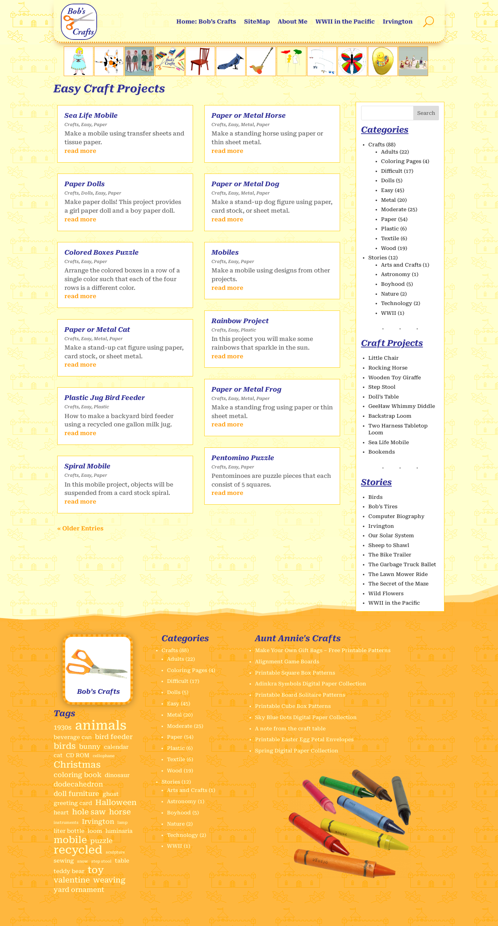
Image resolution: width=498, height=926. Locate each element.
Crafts (71, 124)
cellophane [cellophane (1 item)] (103, 756)
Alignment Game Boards (287, 661)
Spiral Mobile (87, 466)
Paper (100, 124)
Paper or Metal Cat (97, 329)
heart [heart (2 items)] (61, 812)
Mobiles (225, 252)
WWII (388, 313)
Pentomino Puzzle (243, 458)
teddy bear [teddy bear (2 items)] (69, 871)
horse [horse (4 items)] (120, 812)
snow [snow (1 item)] (82, 861)
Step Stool (382, 387)
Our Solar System (391, 535)
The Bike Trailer (389, 555)
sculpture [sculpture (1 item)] (115, 852)
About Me (292, 21)
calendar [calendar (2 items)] (116, 747)
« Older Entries (80, 528)
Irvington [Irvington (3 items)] (98, 821)
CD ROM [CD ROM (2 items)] (77, 755)
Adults (389, 152)
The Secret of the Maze (398, 584)
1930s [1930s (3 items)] (63, 727)
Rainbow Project (240, 321)
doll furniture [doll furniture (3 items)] (76, 793)
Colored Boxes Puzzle (101, 252)
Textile (390, 238)
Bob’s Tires (382, 506)
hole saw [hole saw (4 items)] (89, 812)
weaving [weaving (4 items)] (109, 880)
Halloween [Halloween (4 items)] (116, 802)
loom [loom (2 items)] (95, 831)
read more (80, 150)
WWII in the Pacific (345, 21)
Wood (388, 248)
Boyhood (393, 284)
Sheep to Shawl (388, 545)
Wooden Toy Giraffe (394, 377)
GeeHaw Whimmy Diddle (401, 406)
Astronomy (395, 274)
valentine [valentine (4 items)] (72, 880)
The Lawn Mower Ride (398, 574)
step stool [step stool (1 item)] (101, 861)
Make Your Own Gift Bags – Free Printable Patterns (322, 650)
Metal (100, 338)
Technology (396, 303)
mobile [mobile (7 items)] (70, 840)
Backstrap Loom (389, 416)
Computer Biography (396, 516)
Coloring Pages (401, 161)
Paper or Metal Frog (246, 389)
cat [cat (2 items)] (58, 755)
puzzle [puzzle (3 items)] (101, 840)
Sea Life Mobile (91, 115)
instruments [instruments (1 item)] (66, 822)
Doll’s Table (383, 397)
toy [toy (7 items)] (96, 870)
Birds (375, 497)
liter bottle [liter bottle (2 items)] (69, 831)
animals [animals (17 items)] (100, 725)
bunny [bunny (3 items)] (90, 746)
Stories (377, 257)
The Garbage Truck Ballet (402, 564)
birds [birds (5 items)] (65, 746)
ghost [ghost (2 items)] (110, 794)
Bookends (381, 452)
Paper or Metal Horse (249, 115)
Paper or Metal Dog (245, 184)
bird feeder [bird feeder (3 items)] (114, 737)
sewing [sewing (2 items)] (64, 861)
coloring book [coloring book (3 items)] (77, 775)
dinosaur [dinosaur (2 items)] (117, 775)
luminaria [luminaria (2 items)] (119, 831)
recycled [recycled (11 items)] (78, 850)
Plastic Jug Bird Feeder (104, 397)
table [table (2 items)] (122, 861)
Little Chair (383, 358)
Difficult (391, 171)
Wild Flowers (385, 593)
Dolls (87, 193)
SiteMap (257, 21)
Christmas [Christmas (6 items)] (77, 764)
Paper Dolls (84, 184)
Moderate (393, 209)
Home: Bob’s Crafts (206, 21)
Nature (390, 294)
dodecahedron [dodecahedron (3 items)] (78, 784)
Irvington (398, 21)
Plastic (101, 406)
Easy (86, 124)
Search (426, 113)
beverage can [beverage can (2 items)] (73, 737)
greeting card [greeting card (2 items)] (73, 803)
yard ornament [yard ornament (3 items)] (79, 889)
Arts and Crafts (401, 265)
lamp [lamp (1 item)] (122, 822)
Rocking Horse (387, 368)
